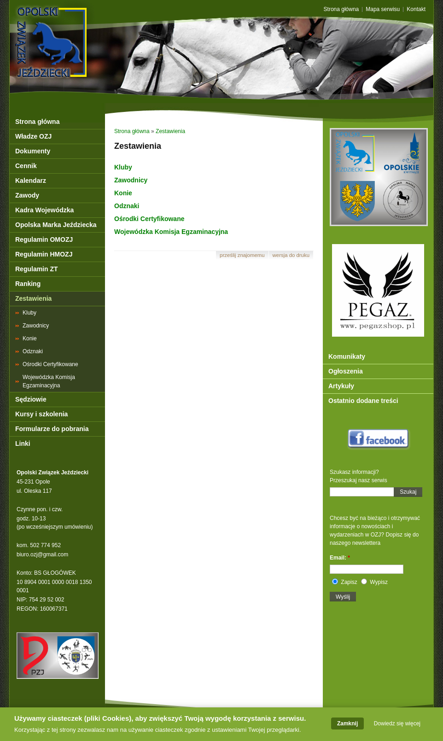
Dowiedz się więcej (397, 726)
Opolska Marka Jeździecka (56, 224)
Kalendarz (30, 180)
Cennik (26, 165)
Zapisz (344, 582)
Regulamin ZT (36, 269)
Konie (30, 338)
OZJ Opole (91, 24)
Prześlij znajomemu (242, 255)
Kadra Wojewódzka (44, 210)
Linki (22, 443)
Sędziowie (31, 399)
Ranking (28, 283)
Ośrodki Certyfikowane (50, 364)
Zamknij (347, 726)
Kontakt (416, 9)
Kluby (29, 312)
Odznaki (33, 351)
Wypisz (374, 582)
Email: (340, 557)
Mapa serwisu (383, 9)
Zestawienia (33, 298)
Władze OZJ (33, 136)
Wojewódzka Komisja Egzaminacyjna (49, 381)
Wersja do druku (291, 255)
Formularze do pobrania (51, 428)
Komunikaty (346, 356)
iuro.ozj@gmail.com (44, 554)
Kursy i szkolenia (41, 414)
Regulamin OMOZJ (44, 239)
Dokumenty (32, 151)
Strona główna (341, 9)
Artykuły (341, 386)
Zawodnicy (36, 325)
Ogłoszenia (345, 371)
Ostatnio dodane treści (363, 400)
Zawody (27, 195)
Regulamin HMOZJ (43, 254)
